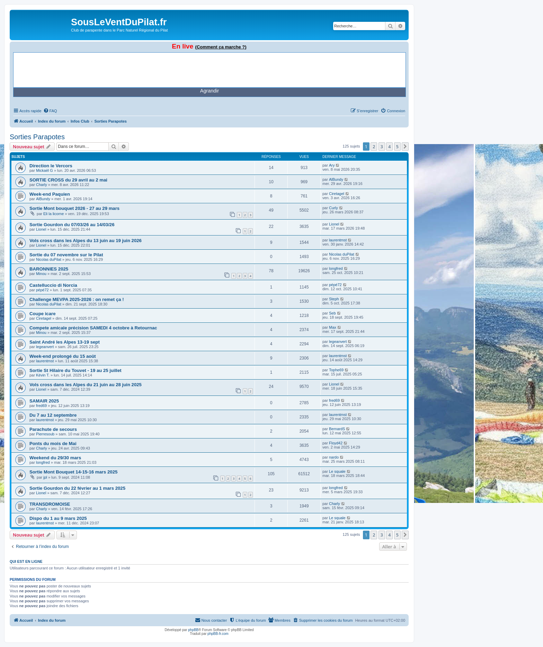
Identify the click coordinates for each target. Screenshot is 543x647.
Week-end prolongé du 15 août (62, 356)
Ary (332, 165)
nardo (334, 457)
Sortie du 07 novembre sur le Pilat (66, 254)
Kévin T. (43, 375)
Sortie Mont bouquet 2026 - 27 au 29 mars (74, 208)
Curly (333, 208)
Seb (332, 313)
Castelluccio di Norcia (53, 285)
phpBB (193, 630)
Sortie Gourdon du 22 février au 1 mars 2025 (77, 488)
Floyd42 (335, 443)
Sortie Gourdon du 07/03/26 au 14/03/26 (72, 224)
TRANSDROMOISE (49, 504)
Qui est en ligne (26, 561)
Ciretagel (336, 194)
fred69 (41, 406)
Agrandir (209, 91)
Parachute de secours (53, 429)
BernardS (337, 429)
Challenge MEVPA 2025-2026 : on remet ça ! (76, 299)
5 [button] (397, 146)
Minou (41, 274)
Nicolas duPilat (48, 259)
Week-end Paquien (49, 194)
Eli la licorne (53, 214)
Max (332, 327)
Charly (41, 185)
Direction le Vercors (50, 165)
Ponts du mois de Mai (53, 443)
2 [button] (374, 146)
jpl (45, 477)
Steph (334, 299)
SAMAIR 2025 (44, 401)
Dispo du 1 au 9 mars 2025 (58, 518)
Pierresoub (45, 434)
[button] (405, 146)
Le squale (337, 471)
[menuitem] (50, 111)
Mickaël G (44, 170)
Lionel (41, 229)
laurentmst (338, 240)
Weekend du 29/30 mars (55, 457)
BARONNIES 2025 (48, 269)
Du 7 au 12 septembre (53, 415)
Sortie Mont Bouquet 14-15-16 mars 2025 (73, 472)
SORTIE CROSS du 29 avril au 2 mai (68, 180)
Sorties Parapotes (37, 137)
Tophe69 (336, 370)
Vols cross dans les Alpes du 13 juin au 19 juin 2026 (85, 240)
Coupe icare (42, 313)
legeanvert (45, 347)
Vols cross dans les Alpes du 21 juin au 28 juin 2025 (85, 384)
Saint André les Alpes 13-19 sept (64, 342)
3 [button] (382, 146)
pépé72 (42, 290)
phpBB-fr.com (218, 634)
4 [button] (389, 146)
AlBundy (336, 179)
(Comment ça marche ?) (221, 47)
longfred (336, 268)
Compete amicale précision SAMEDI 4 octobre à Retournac (93, 327)
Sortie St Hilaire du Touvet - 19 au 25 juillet (75, 370)
